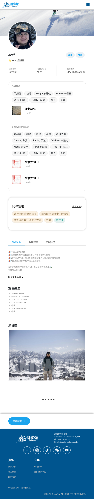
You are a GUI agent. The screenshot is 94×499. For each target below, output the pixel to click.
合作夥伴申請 (40, 472)
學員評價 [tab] (50, 242)
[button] (40, 399)
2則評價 (20, 60)
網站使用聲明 (13, 488)
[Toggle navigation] (88, 4)
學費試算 (19, 421)
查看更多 (77, 206)
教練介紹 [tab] (17, 242)
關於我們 (12, 466)
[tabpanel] (47, 326)
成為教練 (38, 466)
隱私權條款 (26, 488)
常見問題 (12, 472)
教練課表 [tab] (33, 242)
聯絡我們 (12, 477)
